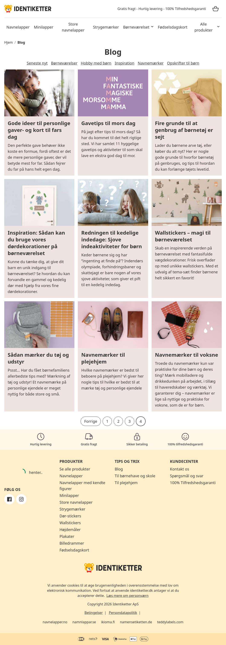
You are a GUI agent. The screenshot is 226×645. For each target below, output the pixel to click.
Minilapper (69, 495)
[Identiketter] (27, 8)
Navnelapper (71, 475)
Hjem (8, 42)
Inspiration (124, 63)
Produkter (71, 461)
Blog (21, 42)
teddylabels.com (170, 622)
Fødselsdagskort (74, 550)
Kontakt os (179, 469)
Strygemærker (72, 509)
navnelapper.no (55, 622)
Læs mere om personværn (127, 595)
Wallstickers (70, 522)
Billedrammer (71, 543)
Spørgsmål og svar (186, 475)
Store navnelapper (76, 502)
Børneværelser (64, 63)
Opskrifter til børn (183, 63)
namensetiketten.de (136, 622)
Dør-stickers (70, 515)
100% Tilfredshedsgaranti (193, 482)
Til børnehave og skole (135, 475)
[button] (138, 27)
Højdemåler (70, 529)
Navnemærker (151, 63)
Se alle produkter (74, 469)
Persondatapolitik (123, 612)
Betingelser (93, 612)
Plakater (66, 536)
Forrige (90, 421)
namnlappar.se (84, 622)
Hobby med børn (96, 63)
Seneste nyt (37, 63)
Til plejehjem (126, 482)
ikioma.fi (108, 622)
